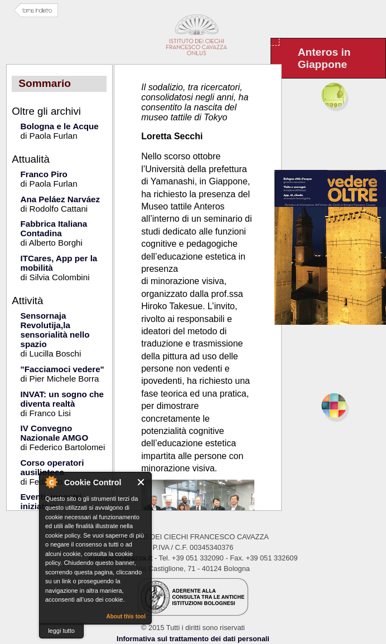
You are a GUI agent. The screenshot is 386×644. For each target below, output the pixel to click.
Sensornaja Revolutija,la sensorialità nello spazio (54, 330)
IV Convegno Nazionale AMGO (54, 432)
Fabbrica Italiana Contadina (53, 228)
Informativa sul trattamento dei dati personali (193, 639)
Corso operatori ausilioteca (52, 467)
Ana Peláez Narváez (60, 199)
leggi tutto (61, 630)
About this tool (126, 616)
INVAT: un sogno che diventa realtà (62, 398)
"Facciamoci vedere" (62, 369)
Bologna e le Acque (59, 126)
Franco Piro (43, 174)
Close (141, 482)
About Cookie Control (51, 481)
